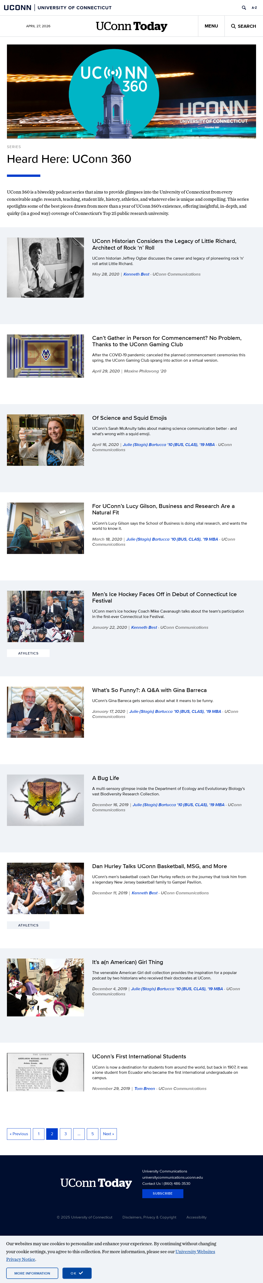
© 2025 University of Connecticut (84, 1217)
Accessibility (196, 1217)
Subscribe (163, 1193)
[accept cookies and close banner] (77, 1273)
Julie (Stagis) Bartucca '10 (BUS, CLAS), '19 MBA (169, 444)
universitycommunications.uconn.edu (172, 1177)
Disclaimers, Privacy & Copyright (149, 1217)
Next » (108, 1134)
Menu (211, 26)
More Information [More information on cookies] (32, 1273)
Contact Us (151, 1183)
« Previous (19, 1134)
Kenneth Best (136, 274)
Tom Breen (144, 1088)
